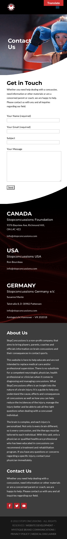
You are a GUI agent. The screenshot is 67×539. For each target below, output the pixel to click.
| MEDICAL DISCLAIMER (43, 534)
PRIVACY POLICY (20, 534)
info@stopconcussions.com (22, 236)
